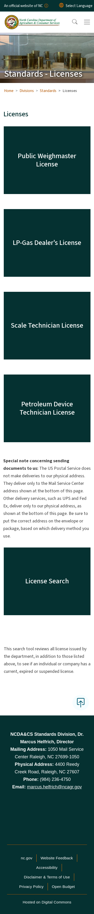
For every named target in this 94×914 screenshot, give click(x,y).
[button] (71, 22)
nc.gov (26, 858)
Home (9, 91)
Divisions (27, 91)
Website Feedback (57, 858)
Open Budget (63, 886)
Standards (48, 91)
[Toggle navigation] (87, 22)
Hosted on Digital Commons (47, 902)
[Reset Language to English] (61, 6)
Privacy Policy (31, 886)
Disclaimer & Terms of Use (47, 877)
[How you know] (46, 6)
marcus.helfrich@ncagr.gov (54, 786)
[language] (79, 6)
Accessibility (46, 867)
